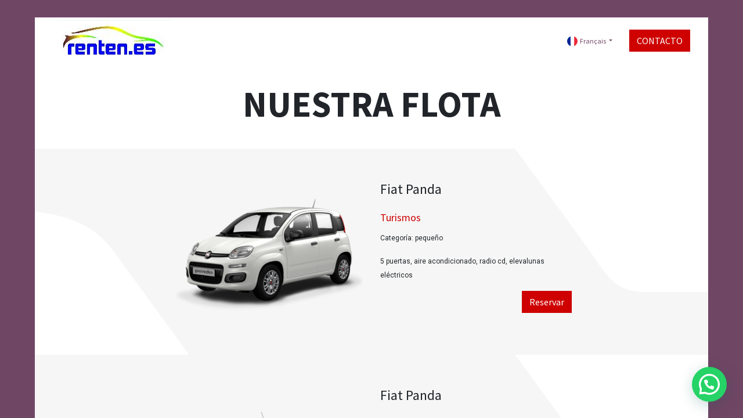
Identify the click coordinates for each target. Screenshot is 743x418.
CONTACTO (660, 40)
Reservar (546, 302)
